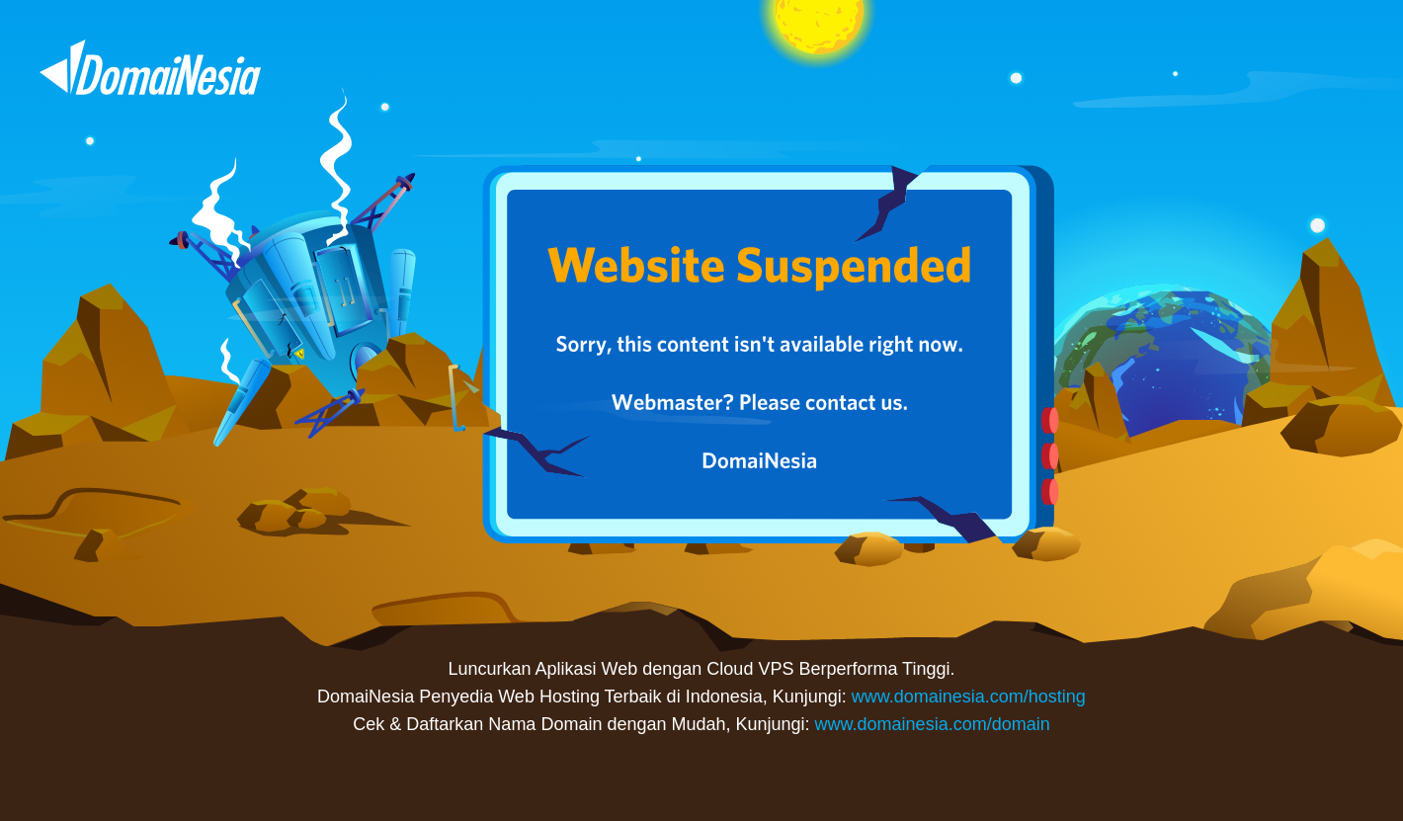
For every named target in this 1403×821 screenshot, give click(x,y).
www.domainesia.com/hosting (969, 696)
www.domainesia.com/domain (932, 724)
